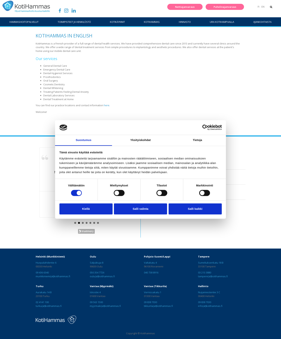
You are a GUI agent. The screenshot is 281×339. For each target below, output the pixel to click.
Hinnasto (185, 22)
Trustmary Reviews (86, 231)
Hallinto (203, 286)
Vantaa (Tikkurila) (155, 286)
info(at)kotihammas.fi (210, 306)
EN (262, 6)
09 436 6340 (42, 272)
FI (258, 6)
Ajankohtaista (262, 22)
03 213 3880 (204, 272)
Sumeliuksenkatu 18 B (210, 262)
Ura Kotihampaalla (222, 22)
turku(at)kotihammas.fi (49, 306)
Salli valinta (140, 208)
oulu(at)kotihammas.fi (102, 276)
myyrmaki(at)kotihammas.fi (105, 306)
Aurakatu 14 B (44, 292)
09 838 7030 (150, 302)
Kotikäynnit (117, 22)
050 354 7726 (97, 272)
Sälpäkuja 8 (96, 262)
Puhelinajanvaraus (224, 7)
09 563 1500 (96, 302)
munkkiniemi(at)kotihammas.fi (53, 276)
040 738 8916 (151, 272)
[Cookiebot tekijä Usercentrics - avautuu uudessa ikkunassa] (205, 127)
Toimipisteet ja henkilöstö (74, 22)
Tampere (203, 256)
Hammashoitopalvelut (24, 22)
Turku (39, 286)
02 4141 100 (42, 302)
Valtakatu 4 (150, 262)
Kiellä (86, 208)
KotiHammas (152, 22)
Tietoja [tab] (197, 140)
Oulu (93, 256)
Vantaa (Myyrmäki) (101, 286)
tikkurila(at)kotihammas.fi (158, 306)
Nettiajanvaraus (185, 7)
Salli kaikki (195, 208)
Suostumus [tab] (84, 140)
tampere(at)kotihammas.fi (213, 276)
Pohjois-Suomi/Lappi (157, 256)
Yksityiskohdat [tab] (140, 140)
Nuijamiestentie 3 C (209, 292)
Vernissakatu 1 (152, 292)
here (106, 105)
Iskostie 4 (95, 292)
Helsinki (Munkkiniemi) (50, 256)
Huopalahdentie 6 (46, 262)
